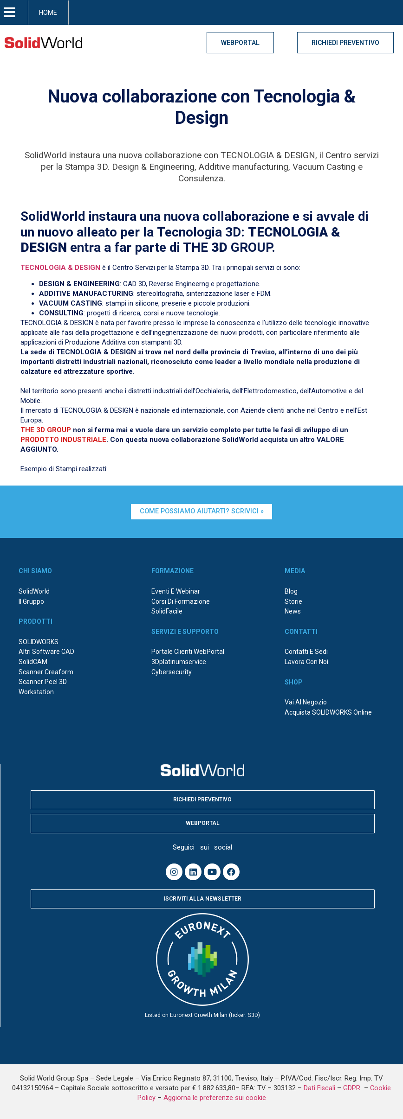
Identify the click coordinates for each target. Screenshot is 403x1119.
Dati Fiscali (319, 1088)
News (293, 611)
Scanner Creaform (46, 672)
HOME (48, 12)
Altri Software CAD (46, 651)
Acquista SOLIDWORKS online (328, 712)
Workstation (36, 692)
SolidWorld (34, 591)
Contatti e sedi (306, 651)
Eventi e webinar (175, 591)
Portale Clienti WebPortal (187, 651)
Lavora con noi (306, 661)
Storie (293, 601)
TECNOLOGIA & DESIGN (60, 267)
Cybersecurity (171, 672)
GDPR (352, 1088)
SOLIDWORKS (38, 642)
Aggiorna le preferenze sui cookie (214, 1097)
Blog (291, 591)
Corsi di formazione (180, 601)
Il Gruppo (31, 601)
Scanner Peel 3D (43, 681)
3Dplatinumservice (178, 661)
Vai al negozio (306, 702)
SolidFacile (166, 611)
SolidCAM (33, 661)
